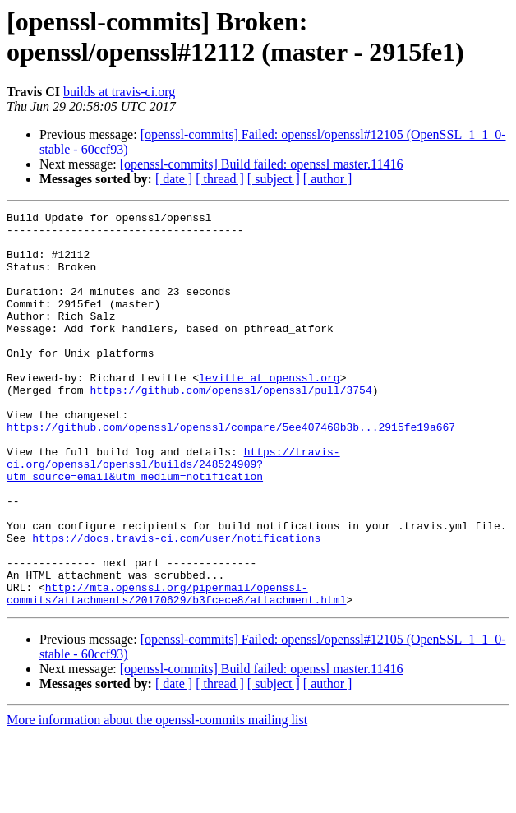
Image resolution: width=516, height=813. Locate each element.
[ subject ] (273, 179)
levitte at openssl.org (269, 411)
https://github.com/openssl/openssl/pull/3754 (230, 426)
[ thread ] (220, 179)
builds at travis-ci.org (119, 92)
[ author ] (327, 179)
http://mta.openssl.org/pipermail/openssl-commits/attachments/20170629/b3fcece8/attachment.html (176, 671)
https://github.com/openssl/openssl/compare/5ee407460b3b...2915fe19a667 (231, 471)
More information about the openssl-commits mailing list (157, 799)
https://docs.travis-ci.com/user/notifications (176, 604)
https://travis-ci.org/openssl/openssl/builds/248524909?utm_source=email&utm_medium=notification (173, 515)
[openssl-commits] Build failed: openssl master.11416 (261, 164)
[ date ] (173, 179)
